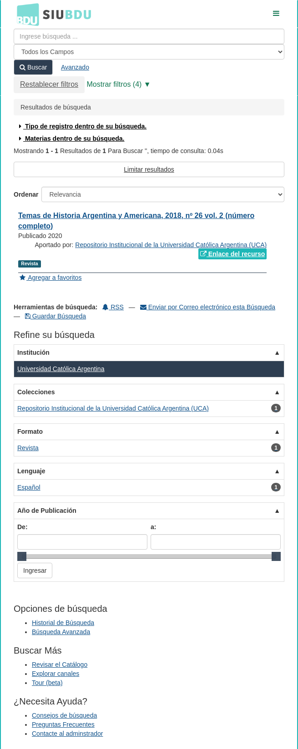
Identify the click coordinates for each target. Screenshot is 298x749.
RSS (113, 307)
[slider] (21, 556)
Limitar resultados (149, 169)
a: (153, 527)
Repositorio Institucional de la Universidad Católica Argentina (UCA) (171, 244)
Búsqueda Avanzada (61, 631)
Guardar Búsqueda (55, 316)
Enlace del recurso (232, 254)
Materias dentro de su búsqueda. (71, 138)
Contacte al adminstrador (67, 733)
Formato (30, 431)
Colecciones (36, 392)
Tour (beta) (47, 682)
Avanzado (75, 67)
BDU (25, 14)
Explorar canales (55, 673)
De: (22, 527)
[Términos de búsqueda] (149, 36)
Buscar (33, 67)
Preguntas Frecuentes (63, 724)
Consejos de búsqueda (64, 715)
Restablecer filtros (49, 84)
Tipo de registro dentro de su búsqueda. (81, 126)
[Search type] (149, 52)
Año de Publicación (46, 510)
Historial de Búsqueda (63, 622)
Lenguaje (31, 471)
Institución (33, 352)
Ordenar (26, 194)
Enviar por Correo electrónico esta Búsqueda (207, 307)
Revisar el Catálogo (59, 664)
